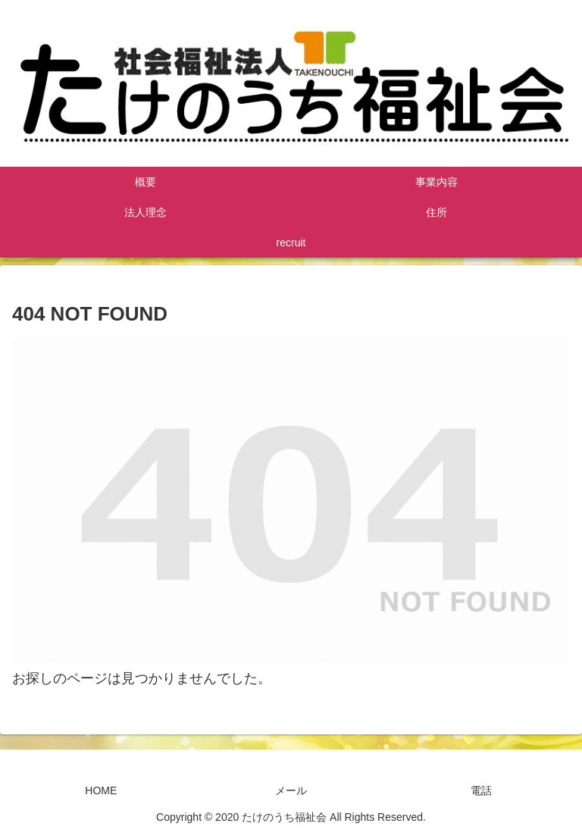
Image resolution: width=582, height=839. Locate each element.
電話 (481, 790)
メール (291, 790)
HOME (101, 790)
